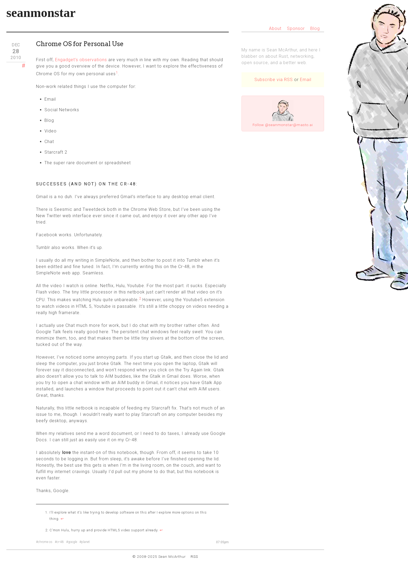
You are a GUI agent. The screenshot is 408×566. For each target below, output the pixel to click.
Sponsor (296, 28)
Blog (315, 28)
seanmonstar (40, 13)
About (275, 28)
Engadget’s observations (81, 59)
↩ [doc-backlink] (62, 519)
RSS (194, 556)
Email (305, 79)
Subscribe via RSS (273, 79)
